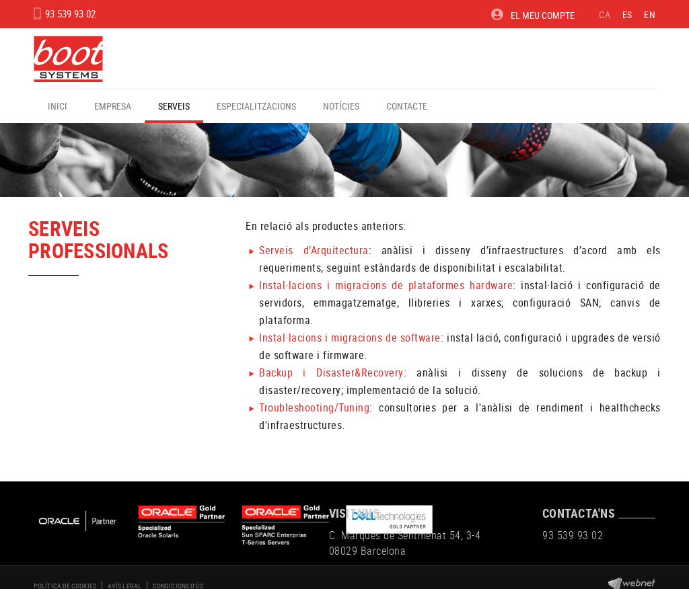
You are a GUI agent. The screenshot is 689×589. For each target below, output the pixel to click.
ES (627, 14)
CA (604, 14)
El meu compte (533, 15)
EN (649, 14)
